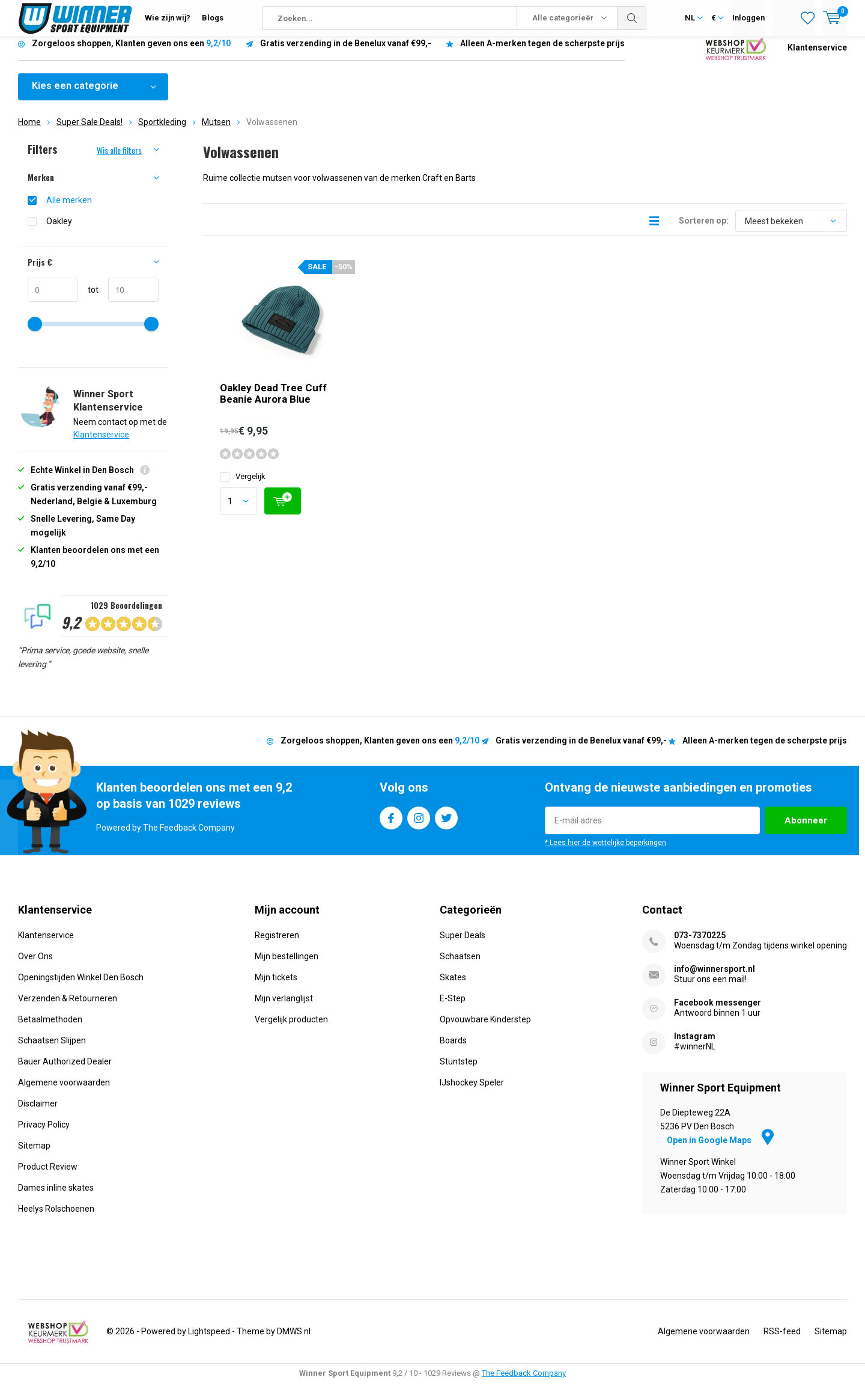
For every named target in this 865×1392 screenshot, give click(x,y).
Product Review (47, 1175)
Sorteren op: (704, 229)
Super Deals (462, 944)
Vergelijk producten (291, 1028)
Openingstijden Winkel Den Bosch (81, 986)
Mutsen (216, 131)
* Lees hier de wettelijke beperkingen (605, 851)
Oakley (59, 230)
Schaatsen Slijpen (52, 1049)
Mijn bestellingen (286, 965)
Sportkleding (162, 131)
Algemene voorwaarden (64, 1091)
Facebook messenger (717, 1011)
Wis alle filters (119, 159)
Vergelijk (243, 485)
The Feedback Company (524, 1382)
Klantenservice (817, 56)
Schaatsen (460, 965)
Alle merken (69, 209)
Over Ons (35, 965)
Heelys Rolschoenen (56, 1218)
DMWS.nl (294, 1340)
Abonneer (806, 829)
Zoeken (632, 18)
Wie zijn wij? (167, 17)
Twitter (446, 824)
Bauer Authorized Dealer (65, 1070)
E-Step (453, 1007)
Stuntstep (459, 1070)
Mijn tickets (276, 986)
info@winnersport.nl (714, 978)
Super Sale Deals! (89, 131)
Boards (453, 1049)
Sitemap (34, 1154)
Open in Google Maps (720, 1149)
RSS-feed (782, 1340)
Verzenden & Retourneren (67, 1007)
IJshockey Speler (472, 1091)
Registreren (277, 944)
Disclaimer (38, 1112)
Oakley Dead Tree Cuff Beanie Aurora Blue (273, 402)
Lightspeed (209, 1340)
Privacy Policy (44, 1133)
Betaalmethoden (50, 1028)
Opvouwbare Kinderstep (485, 1028)
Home (29, 131)
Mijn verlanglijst (284, 1007)
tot (88, 299)
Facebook (391, 824)
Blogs (212, 17)
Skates (453, 986)
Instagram (418, 824)
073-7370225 (700, 944)
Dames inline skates (56, 1196)
